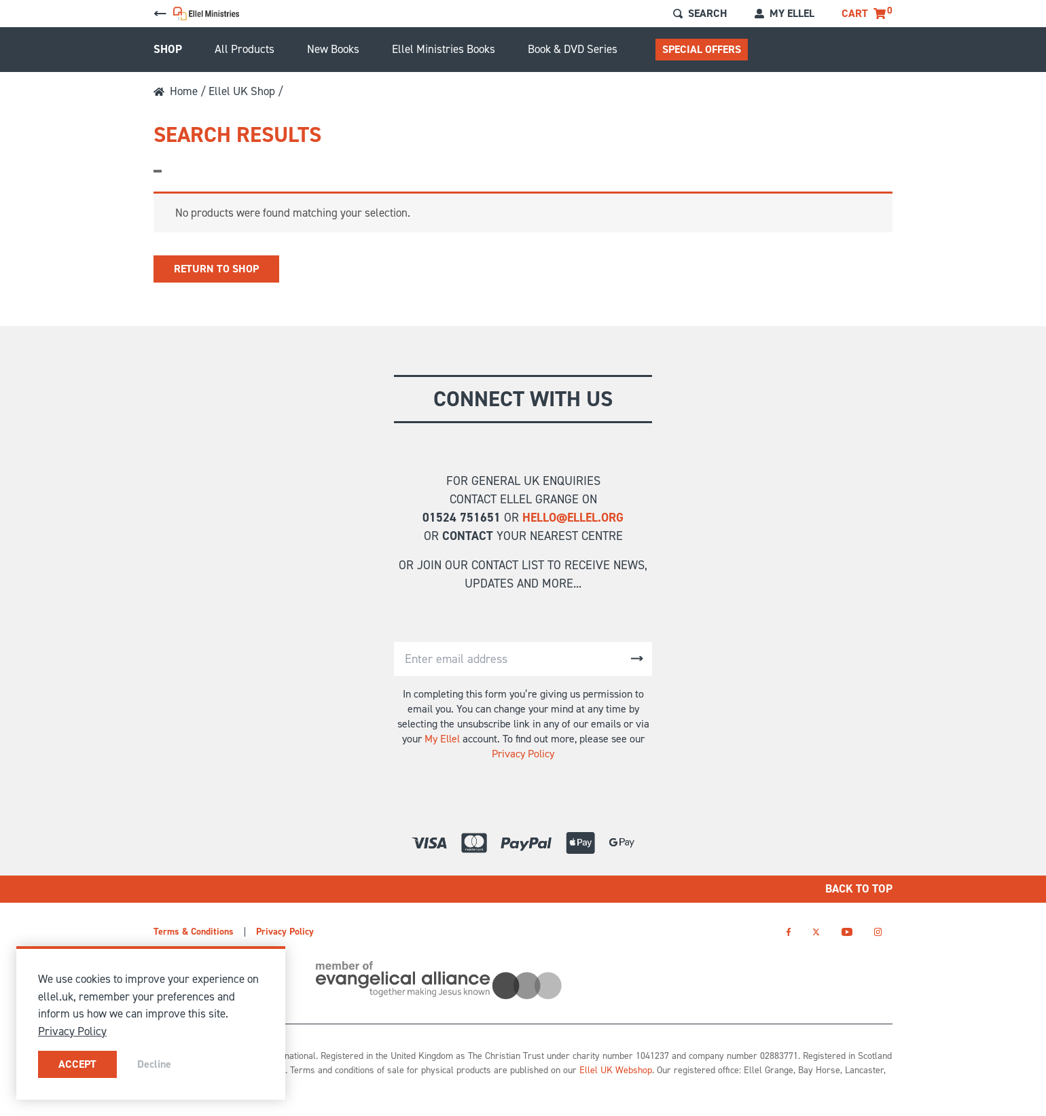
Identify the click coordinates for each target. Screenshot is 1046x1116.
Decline (154, 1064)
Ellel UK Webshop (615, 1070)
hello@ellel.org (573, 517)
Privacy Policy (523, 753)
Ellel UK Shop (242, 91)
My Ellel (442, 739)
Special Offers (701, 49)
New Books (333, 48)
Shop (168, 48)
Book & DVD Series (572, 48)
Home (176, 91)
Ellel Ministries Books (443, 48)
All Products (244, 48)
